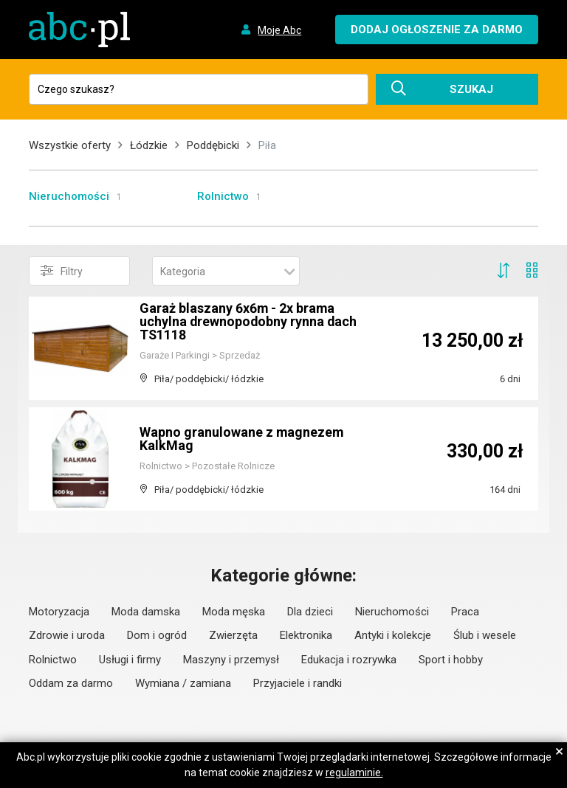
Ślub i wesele (484, 635)
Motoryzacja (59, 611)
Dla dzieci (310, 611)
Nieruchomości (69, 196)
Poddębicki (213, 145)
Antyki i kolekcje (392, 635)
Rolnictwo (223, 196)
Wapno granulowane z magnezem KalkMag (242, 438)
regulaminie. (354, 772)
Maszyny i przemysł (231, 659)
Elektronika (306, 635)
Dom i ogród (157, 635)
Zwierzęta (233, 635)
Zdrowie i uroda (67, 635)
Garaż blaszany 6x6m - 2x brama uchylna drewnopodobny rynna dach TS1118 (249, 321)
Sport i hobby (451, 659)
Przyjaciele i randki (297, 683)
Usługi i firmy (130, 659)
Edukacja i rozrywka (348, 659)
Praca (465, 611)
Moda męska (233, 611)
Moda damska (145, 611)
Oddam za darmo (71, 683)
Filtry (62, 270)
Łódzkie (149, 145)
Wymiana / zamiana (183, 683)
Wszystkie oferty (70, 145)
